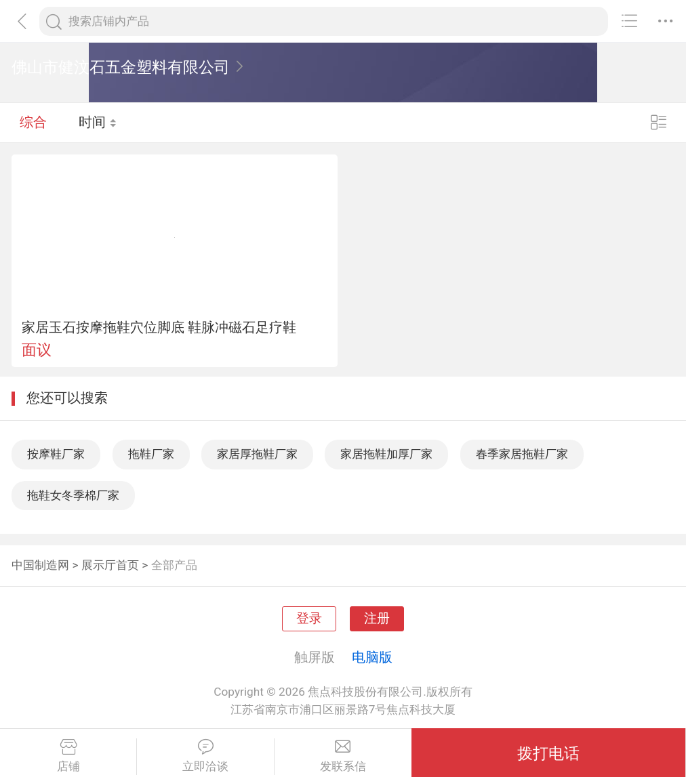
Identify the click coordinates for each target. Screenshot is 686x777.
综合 (33, 122)
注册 (377, 618)
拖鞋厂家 (151, 454)
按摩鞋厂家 (56, 454)
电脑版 (372, 657)
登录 (309, 618)
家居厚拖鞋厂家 (257, 454)
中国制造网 (40, 565)
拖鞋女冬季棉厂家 (73, 495)
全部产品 (174, 565)
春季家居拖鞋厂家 (522, 454)
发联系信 (343, 756)
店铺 (68, 756)
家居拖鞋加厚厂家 (386, 454)
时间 (98, 122)
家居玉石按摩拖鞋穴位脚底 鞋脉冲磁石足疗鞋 (159, 327)
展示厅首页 (110, 565)
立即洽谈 (205, 756)
